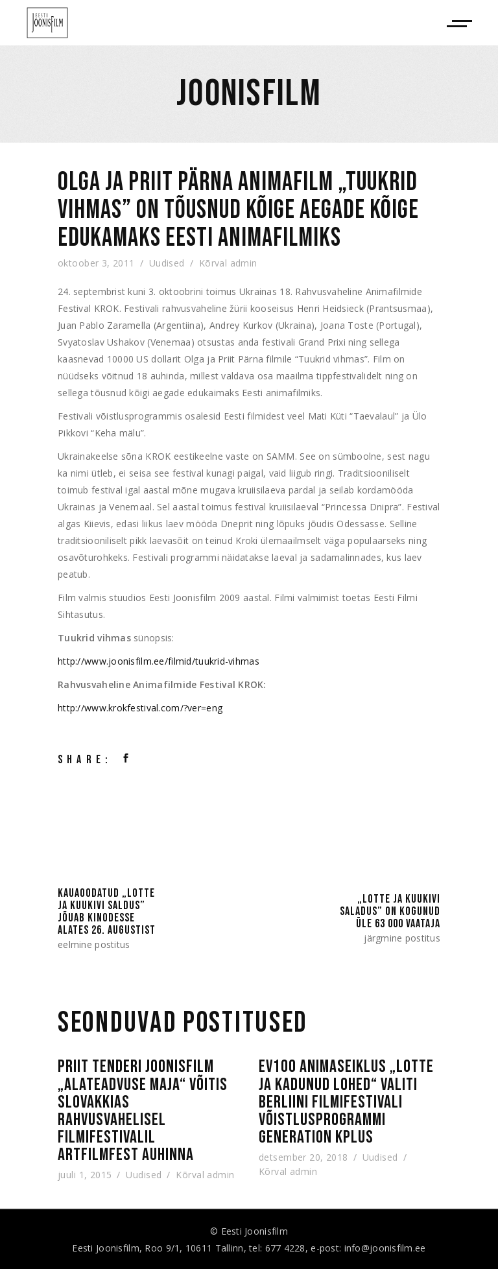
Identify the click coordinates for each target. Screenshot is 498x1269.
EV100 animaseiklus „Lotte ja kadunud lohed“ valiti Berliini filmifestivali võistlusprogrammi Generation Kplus (346, 1102)
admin (243, 263)
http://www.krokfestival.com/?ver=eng (140, 708)
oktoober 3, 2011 (96, 263)
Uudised (167, 263)
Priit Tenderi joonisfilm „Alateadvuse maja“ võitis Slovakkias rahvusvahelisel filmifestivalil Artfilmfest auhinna (143, 1110)
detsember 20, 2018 (303, 1156)
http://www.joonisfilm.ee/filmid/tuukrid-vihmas (158, 661)
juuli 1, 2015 (85, 1174)
